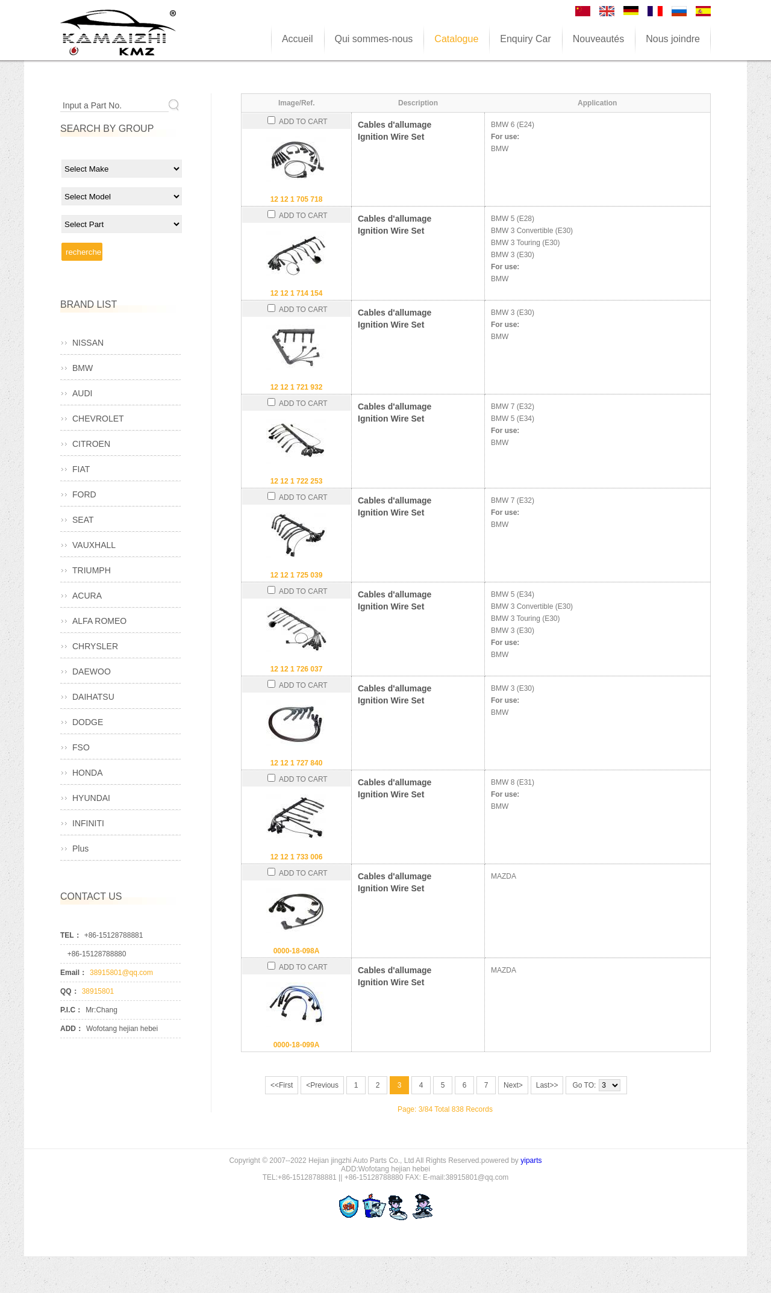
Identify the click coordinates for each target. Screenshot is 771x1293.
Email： (73, 972)
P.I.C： (71, 1010)
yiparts (531, 1160)
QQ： (69, 991)
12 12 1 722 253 (296, 481)
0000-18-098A (296, 951)
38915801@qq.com (121, 972)
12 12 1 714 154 (296, 293)
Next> (513, 1085)
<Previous (322, 1085)
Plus (80, 848)
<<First (281, 1085)
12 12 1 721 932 (296, 387)
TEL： (70, 935)
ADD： (71, 1028)
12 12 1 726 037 (296, 669)
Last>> (547, 1085)
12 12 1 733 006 (296, 857)
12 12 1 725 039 (296, 575)
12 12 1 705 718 (296, 199)
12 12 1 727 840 (296, 763)
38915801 (98, 991)
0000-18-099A (296, 1045)
